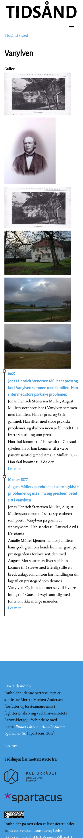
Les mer (14, 469)
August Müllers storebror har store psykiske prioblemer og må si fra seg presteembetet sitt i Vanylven (43, 494)
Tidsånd (11, 36)
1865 (11, 374)
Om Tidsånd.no (17, 686)
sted (24, 36)
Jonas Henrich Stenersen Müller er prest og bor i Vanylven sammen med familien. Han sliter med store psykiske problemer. (43, 388)
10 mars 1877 (18, 480)
